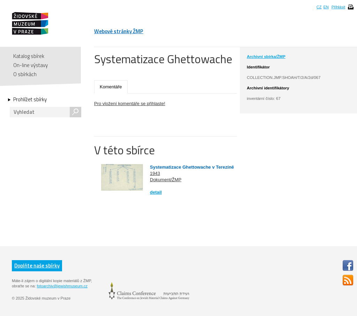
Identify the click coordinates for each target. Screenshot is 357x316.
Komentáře (111, 86)
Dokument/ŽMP (165, 179)
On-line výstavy (30, 65)
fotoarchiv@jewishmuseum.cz (62, 286)
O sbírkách (25, 74)
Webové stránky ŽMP (118, 31)
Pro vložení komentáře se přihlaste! (129, 103)
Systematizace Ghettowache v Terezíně (192, 167)
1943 (155, 173)
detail (156, 192)
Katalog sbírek (28, 56)
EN (325, 7)
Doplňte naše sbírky (37, 266)
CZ (319, 7)
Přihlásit (338, 7)
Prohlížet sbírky (30, 99)
